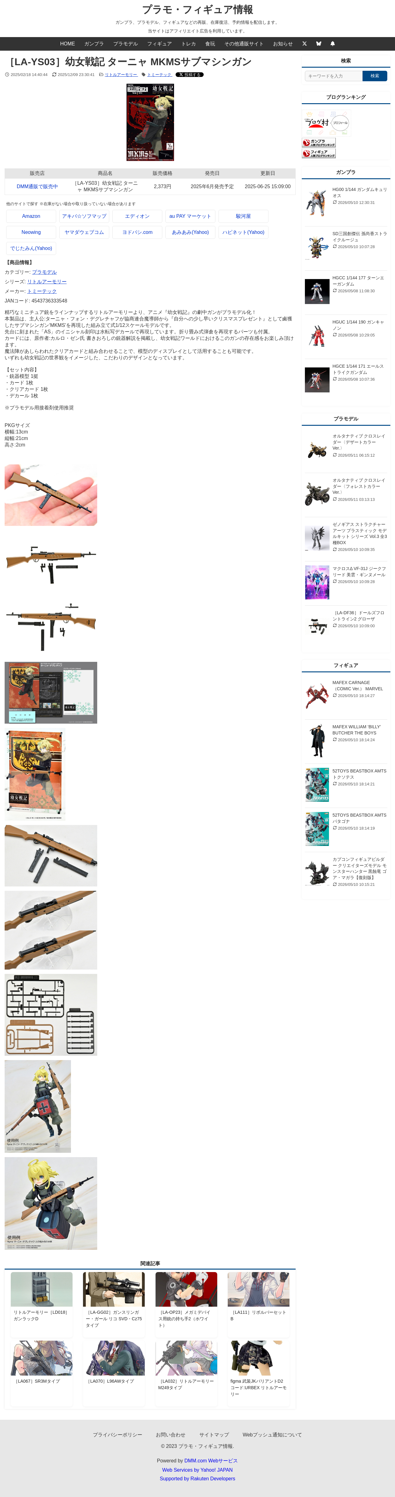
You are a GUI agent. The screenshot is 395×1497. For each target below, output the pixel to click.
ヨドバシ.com (137, 232)
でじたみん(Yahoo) (31, 248)
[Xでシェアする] (190, 74)
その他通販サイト (244, 43)
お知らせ (283, 43)
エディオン (137, 216)
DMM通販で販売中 (37, 186)
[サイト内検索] (334, 76)
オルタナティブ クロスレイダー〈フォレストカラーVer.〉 (359, 486)
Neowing (31, 232)
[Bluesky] (319, 44)
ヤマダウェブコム (84, 232)
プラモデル (125, 43)
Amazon (31, 216)
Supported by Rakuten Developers (197, 1478)
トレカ (188, 43)
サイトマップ (214, 1434)
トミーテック (160, 74)
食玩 (210, 43)
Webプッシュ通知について (272, 1434)
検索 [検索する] (375, 75)
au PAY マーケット (190, 216)
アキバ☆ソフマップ (84, 216)
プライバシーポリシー (117, 1434)
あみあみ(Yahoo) (190, 232)
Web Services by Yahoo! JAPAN (197, 1470)
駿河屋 (243, 216)
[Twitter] (304, 44)
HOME (67, 43)
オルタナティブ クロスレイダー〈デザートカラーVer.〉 (359, 441)
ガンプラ (94, 43)
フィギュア (159, 43)
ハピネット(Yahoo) (243, 232)
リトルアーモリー (121, 74)
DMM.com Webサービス (211, 1460)
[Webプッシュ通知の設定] (332, 44)
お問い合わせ (170, 1434)
